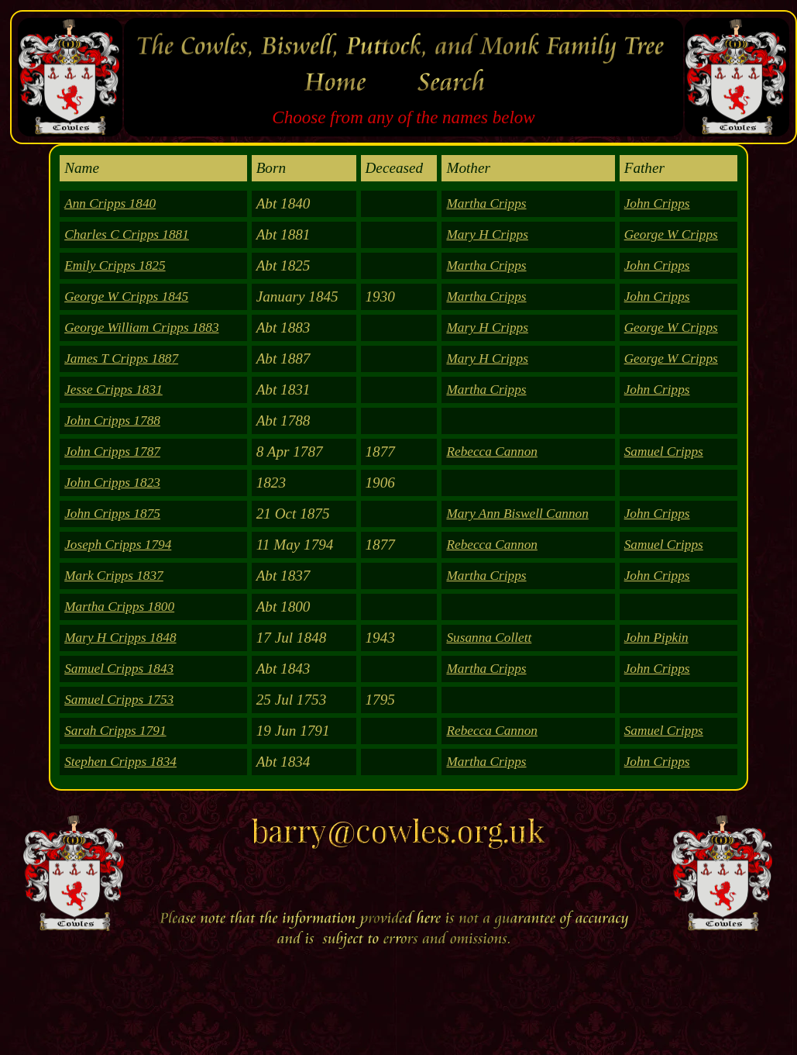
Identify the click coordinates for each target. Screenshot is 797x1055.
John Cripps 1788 (112, 420)
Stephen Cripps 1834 (120, 761)
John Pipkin (656, 637)
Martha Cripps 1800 (119, 606)
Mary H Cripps (487, 234)
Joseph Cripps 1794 (117, 544)
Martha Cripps (486, 203)
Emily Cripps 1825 (114, 265)
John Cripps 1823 (112, 482)
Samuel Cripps (663, 451)
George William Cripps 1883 (141, 327)
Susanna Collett (488, 637)
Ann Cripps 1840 (110, 203)
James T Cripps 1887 (121, 358)
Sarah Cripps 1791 (115, 730)
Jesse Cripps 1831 (113, 389)
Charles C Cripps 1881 (126, 234)
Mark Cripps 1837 (113, 575)
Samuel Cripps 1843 (118, 668)
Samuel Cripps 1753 (118, 699)
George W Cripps (671, 234)
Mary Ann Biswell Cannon (517, 513)
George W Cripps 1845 (126, 296)
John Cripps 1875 (112, 513)
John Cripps (657, 203)
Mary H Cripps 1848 (120, 637)
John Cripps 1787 (112, 451)
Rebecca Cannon (491, 451)
